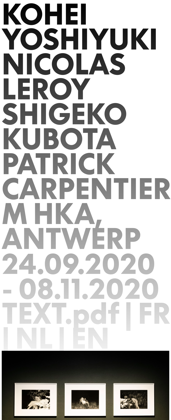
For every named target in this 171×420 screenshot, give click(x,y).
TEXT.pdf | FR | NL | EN (86, 326)
